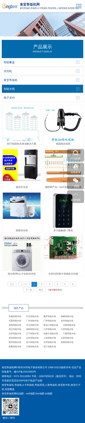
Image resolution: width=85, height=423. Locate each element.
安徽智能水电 (15, 316)
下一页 (29, 290)
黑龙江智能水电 (50, 325)
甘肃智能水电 (15, 321)
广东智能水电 (32, 321)
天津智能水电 (49, 342)
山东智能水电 (32, 338)
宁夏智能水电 (69, 333)
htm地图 (39, 393)
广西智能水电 (49, 321)
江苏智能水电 (49, 329)
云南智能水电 (32, 346)
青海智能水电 (15, 338)
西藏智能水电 (15, 346)
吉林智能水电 (15, 333)
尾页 (41, 290)
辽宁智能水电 (32, 333)
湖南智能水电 (32, 329)
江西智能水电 (67, 329)
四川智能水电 (32, 342)
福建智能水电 (67, 316)
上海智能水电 (49, 338)
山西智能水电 (67, 338)
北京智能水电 (32, 316)
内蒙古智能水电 (50, 333)
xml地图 (30, 393)
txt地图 (48, 393)
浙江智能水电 (49, 346)
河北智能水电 (32, 325)
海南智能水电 (15, 325)
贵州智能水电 (67, 321)
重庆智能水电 (49, 316)
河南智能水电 (69, 325)
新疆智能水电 (67, 342)
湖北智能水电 (15, 329)
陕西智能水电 (15, 342)
